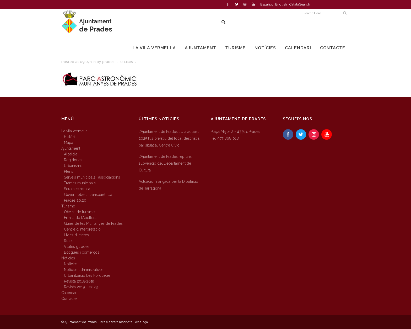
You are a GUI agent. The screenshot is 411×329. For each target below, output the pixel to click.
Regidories (73, 160)
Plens (68, 171)
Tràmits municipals (80, 183)
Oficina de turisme (79, 212)
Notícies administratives (84, 270)
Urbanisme (73, 166)
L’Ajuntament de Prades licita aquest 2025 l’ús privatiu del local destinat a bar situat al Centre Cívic (169, 138)
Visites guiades (76, 246)
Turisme (68, 206)
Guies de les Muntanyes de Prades (93, 223)
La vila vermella (74, 131)
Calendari (69, 293)
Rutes (68, 241)
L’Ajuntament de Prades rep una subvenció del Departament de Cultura (165, 163)
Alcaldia (70, 154)
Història (70, 137)
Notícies (68, 258)
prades (108, 62)
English (281, 4)
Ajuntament (70, 148)
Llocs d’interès (76, 235)
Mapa (68, 142)
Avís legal (142, 322)
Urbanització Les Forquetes (87, 275)
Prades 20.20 (75, 200)
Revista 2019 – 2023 (81, 287)
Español (266, 4)
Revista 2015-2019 (79, 281)
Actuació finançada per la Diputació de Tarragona (168, 184)
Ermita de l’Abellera (80, 218)
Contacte (69, 298)
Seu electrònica (77, 189)
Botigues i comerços (81, 252)
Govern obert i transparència (88, 194)
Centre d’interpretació (82, 229)
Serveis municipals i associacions (92, 177)
